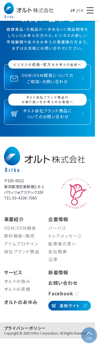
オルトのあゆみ (21, 302)
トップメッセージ (65, 236)
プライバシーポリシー (25, 328)
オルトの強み (17, 281)
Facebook (60, 293)
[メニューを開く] (90, 10)
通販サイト (69, 305)
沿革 (53, 259)
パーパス (57, 228)
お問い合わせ (62, 282)
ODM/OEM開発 (20, 228)
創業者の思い (62, 244)
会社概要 (57, 251)
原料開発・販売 (19, 236)
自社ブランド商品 (22, 251)
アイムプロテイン (21, 244)
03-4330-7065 (24, 198)
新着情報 (58, 272)
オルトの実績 (17, 289)
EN (81, 10)
